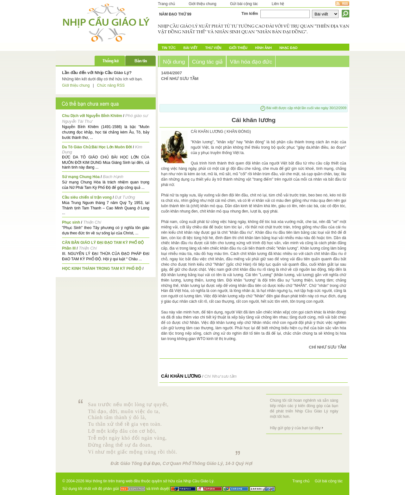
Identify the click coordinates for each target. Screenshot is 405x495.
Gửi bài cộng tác (244, 4)
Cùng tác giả (207, 62)
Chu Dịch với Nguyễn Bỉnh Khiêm (92, 116)
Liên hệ (278, 4)
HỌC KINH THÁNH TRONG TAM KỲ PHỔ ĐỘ (101, 268)
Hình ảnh (263, 48)
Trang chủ (166, 4)
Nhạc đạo (288, 48)
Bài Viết (190, 48)
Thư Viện (213, 48)
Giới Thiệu (238, 48)
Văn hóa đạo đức (251, 62)
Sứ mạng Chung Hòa (81, 177)
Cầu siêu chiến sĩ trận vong (87, 197)
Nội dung (174, 62)
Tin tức (169, 48)
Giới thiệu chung (202, 4)
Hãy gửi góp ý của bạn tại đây (295, 428)
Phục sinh (71, 222)
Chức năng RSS (111, 85)
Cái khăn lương (181, 376)
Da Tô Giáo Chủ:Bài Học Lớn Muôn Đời (97, 147)
